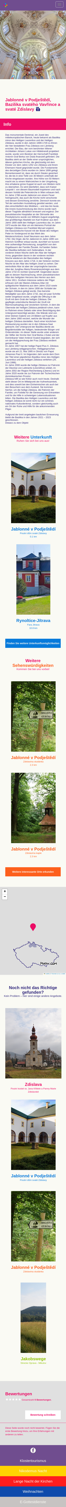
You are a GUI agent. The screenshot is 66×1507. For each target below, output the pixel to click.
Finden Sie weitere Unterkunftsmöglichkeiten (33, 643)
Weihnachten (33, 1491)
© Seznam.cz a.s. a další (58, 974)
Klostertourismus (33, 1461)
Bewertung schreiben (42, 1414)
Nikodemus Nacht (33, 1471)
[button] (33, 927)
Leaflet (46, 974)
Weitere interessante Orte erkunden (33, 871)
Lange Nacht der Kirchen (33, 1481)
